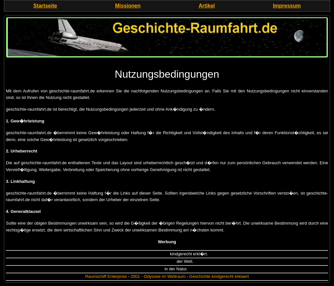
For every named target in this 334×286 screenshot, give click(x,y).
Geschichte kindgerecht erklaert (219, 276)
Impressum (287, 5)
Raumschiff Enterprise (106, 276)
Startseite (45, 5)
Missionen (128, 5)
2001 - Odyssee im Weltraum (157, 276)
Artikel (207, 5)
